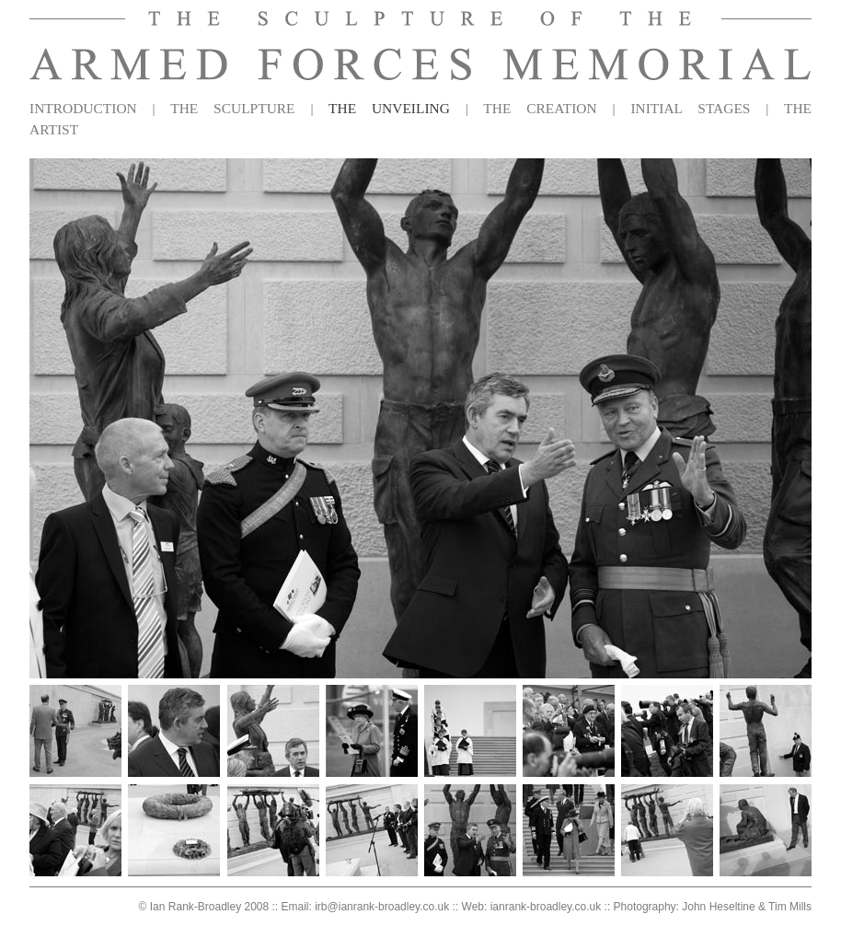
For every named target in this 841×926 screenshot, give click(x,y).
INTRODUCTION (83, 108)
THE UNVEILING (389, 108)
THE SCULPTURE (232, 108)
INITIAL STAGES (690, 108)
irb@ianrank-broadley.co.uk (382, 906)
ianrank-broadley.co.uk (546, 906)
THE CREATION (539, 108)
